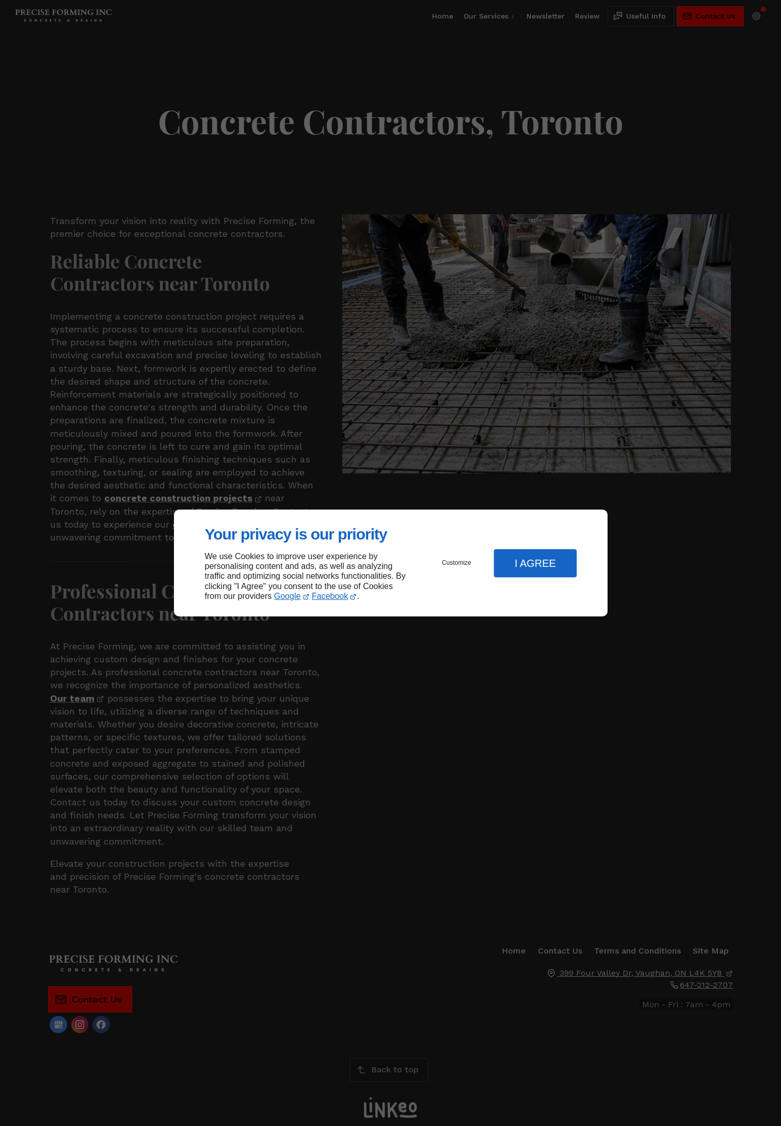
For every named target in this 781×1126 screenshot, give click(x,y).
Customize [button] (456, 562)
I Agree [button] (535, 563)
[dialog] (391, 563)
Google (287, 596)
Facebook (330, 596)
